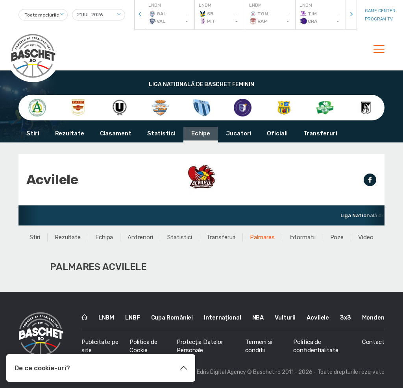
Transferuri (320, 133)
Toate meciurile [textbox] (42, 15)
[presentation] (139, 15)
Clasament (115, 133)
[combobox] (43, 14)
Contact (373, 342)
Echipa (104, 237)
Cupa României (172, 317)
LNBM (106, 317)
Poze (337, 237)
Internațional (222, 317)
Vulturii (285, 317)
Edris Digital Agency (221, 372)
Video (365, 237)
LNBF (132, 317)
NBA (258, 317)
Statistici (161, 133)
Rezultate (69, 133)
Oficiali (277, 133)
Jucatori (238, 133)
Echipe (200, 133)
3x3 (345, 317)
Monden (373, 317)
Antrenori (140, 237)
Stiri (32, 133)
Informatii (302, 237)
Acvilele (318, 317)
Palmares (262, 237)
